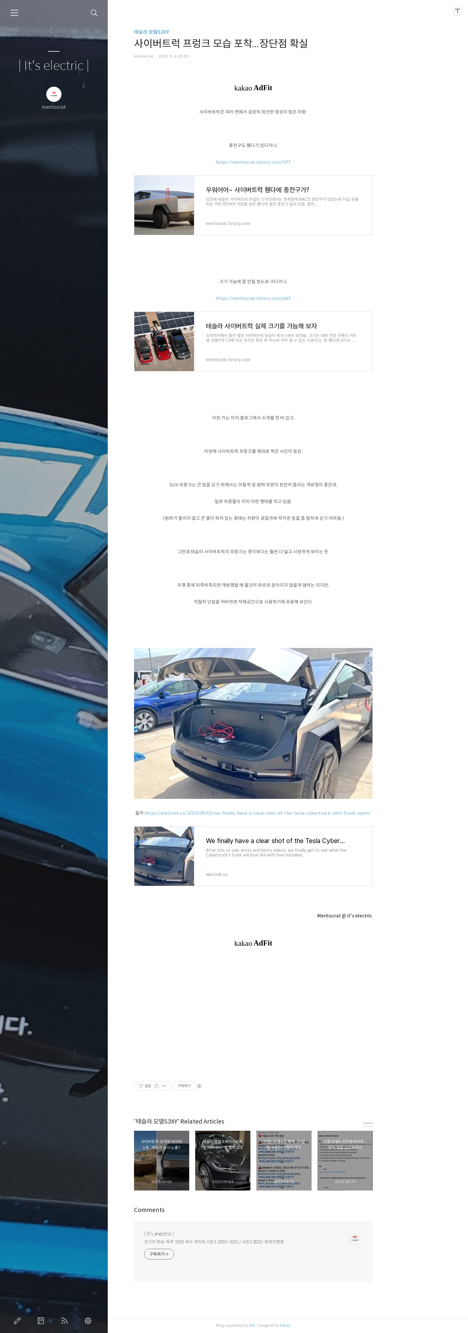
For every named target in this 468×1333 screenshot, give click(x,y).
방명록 (42, 1321)
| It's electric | (53, 66)
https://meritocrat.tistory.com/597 (287, 162)
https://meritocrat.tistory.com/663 (287, 298)
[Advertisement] (287, 1014)
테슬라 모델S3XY (186, 32)
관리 (89, 1321)
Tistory (319, 1325)
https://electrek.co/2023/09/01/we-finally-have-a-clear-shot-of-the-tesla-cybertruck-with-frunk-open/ (292, 813)
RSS (66, 1321)
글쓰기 (18, 1321)
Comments (183, 1210)
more (402, 1123)
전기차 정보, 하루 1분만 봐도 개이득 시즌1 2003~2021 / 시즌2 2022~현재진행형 (248, 1242)
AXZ (286, 1325)
